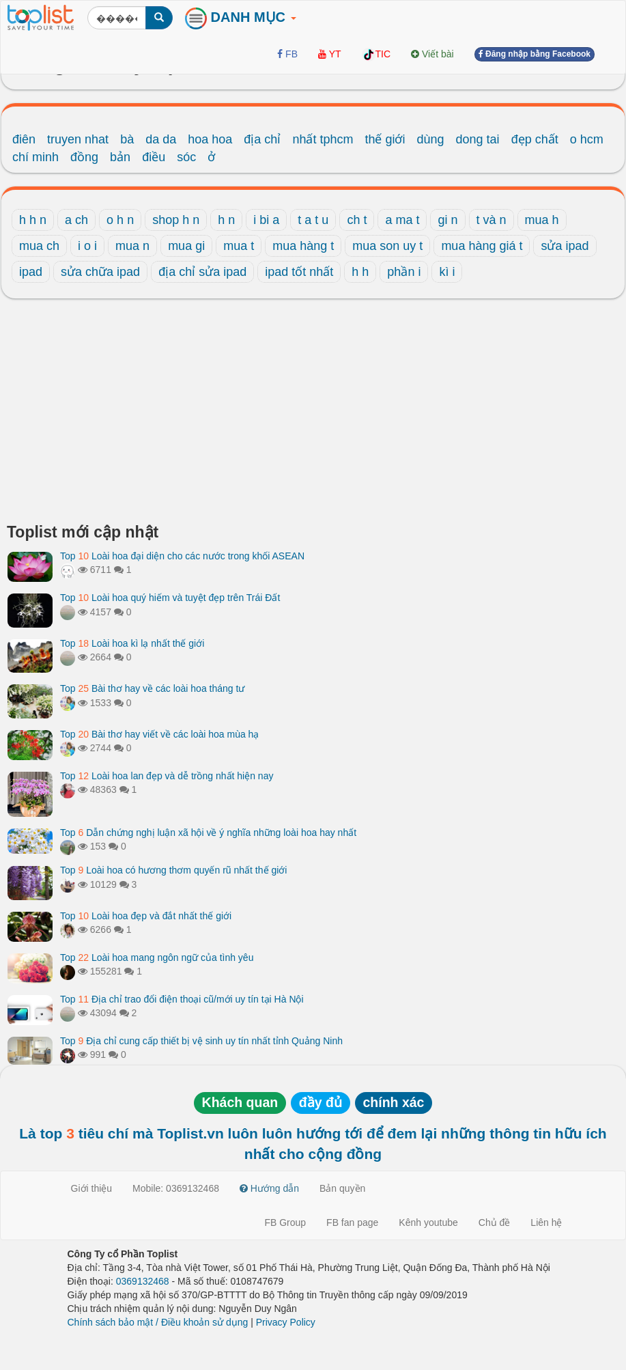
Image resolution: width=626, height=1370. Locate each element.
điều (153, 157)
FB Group (285, 1222)
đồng (84, 157)
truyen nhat (78, 139)
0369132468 (142, 1281)
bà (127, 139)
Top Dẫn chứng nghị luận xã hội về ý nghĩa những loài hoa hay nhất (208, 832)
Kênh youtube (428, 1222)
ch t (357, 220)
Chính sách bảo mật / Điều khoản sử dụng (158, 1322)
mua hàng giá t (481, 246)
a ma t (402, 220)
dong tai (478, 139)
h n (226, 220)
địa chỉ (262, 139)
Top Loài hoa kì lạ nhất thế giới (132, 643)
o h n (120, 220)
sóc (186, 157)
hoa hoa (210, 139)
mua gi (186, 246)
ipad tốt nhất (299, 272)
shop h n (175, 220)
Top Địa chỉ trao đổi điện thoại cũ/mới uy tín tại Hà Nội (182, 999)
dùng (430, 139)
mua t (238, 246)
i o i (87, 246)
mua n (132, 246)
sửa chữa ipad (100, 272)
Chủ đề (495, 1222)
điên (23, 139)
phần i (404, 272)
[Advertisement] (313, 414)
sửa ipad (564, 246)
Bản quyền (342, 1188)
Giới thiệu (92, 1188)
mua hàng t (303, 246)
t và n (491, 220)
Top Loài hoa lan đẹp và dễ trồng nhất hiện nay (166, 775)
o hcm (586, 139)
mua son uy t (387, 246)
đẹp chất (534, 139)
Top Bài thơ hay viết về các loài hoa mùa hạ (159, 734)
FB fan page (352, 1222)
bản (120, 157)
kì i (447, 272)
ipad (30, 272)
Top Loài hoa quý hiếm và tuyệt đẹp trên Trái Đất (170, 597)
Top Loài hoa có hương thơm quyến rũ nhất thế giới (173, 870)
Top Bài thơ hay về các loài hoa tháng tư (152, 688)
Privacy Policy (285, 1322)
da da (160, 139)
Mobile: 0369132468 (175, 1188)
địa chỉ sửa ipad (202, 272)
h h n (32, 220)
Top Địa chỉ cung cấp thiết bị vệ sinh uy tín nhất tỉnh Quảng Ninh (201, 1040)
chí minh (35, 157)
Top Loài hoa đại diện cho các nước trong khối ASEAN (182, 555)
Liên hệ (546, 1222)
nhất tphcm (322, 139)
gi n (447, 220)
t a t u (313, 220)
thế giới (385, 139)
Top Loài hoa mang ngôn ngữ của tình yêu (156, 957)
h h (360, 272)
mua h (542, 220)
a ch (76, 220)
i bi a (266, 220)
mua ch (39, 246)
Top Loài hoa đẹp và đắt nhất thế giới (145, 915)
